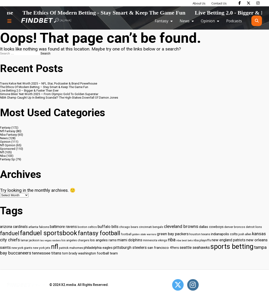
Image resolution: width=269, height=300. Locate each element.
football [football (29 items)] (126, 234)
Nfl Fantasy (7, 131)
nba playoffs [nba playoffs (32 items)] (202, 240)
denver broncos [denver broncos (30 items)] (234, 227)
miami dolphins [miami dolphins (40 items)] (129, 240)
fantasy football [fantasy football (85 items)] (99, 233)
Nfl (2, 152)
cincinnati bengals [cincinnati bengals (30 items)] (151, 227)
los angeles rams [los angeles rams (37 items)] (103, 240)
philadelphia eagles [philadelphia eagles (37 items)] (98, 248)
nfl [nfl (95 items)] (54, 246)
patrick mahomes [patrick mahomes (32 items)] (71, 248)
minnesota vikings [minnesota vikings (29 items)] (155, 240)
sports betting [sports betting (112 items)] (231, 246)
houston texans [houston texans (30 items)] (199, 234)
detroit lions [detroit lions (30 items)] (254, 227)
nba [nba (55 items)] (172, 239)
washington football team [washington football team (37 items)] (98, 253)
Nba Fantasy (8, 134)
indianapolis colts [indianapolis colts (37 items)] (224, 234)
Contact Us (219, 3)
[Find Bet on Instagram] (258, 3)
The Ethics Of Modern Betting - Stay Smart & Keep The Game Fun (111, 13)
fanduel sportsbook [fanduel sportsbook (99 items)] (48, 233)
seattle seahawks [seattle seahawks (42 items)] (195, 247)
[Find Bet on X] (248, 3)
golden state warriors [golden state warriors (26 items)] (144, 234)
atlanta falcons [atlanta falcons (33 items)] (38, 227)
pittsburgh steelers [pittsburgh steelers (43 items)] (130, 247)
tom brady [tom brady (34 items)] (69, 253)
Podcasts (234, 20)
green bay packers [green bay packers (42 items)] (173, 234)
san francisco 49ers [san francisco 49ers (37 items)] (163, 248)
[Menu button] (9, 21)
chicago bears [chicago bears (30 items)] (128, 227)
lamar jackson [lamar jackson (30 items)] (30, 240)
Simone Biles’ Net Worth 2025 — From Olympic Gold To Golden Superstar (49, 94)
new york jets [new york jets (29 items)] (41, 248)
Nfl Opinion (7, 145)
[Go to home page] (46, 20)
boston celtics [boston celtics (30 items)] (87, 227)
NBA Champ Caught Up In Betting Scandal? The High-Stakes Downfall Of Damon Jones (59, 97)
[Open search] (256, 20)
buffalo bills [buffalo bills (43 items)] (108, 226)
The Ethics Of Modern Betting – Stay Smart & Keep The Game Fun (44, 87)
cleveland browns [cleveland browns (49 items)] (181, 226)
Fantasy (161, 20)
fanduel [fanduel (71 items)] (9, 233)
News (185, 20)
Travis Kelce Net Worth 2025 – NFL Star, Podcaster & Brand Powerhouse (48, 83)
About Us (199, 3)
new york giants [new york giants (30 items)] (22, 248)
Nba (3, 156)
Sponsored (7, 148)
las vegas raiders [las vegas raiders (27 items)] (50, 240)
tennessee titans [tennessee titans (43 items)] (46, 253)
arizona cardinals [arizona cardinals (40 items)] (14, 226)
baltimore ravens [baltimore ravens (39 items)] (63, 226)
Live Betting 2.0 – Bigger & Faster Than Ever (29, 90)
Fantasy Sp (7, 159)
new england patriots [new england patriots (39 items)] (228, 240)
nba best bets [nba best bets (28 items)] (184, 240)
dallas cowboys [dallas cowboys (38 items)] (211, 227)
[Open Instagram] (193, 285)
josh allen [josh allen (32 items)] (244, 234)
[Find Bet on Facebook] (239, 3)
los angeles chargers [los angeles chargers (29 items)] (75, 240)
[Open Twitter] (178, 285)
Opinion (208, 20)
